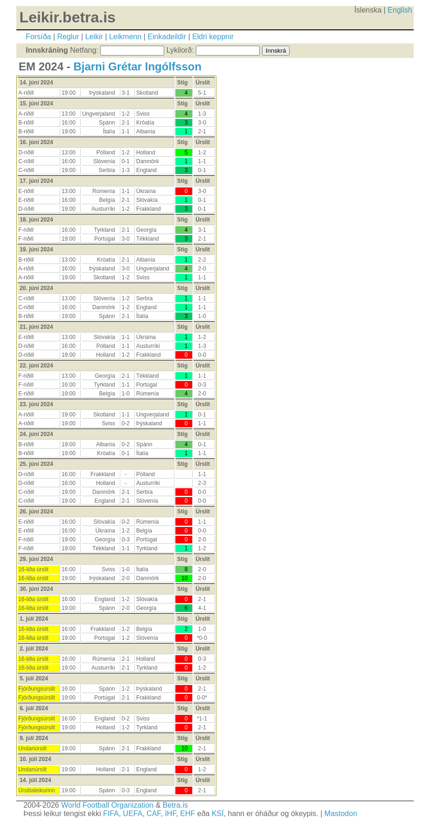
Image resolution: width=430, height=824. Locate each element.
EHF (187, 813)
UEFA (133, 813)
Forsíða (38, 37)
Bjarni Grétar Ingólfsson (137, 66)
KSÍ (218, 813)
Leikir (94, 37)
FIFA (111, 813)
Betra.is (175, 805)
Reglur (68, 37)
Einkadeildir (166, 37)
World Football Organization (107, 805)
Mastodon (341, 813)
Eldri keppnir (213, 37)
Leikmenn (125, 37)
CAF (153, 813)
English (400, 10)
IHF (170, 813)
